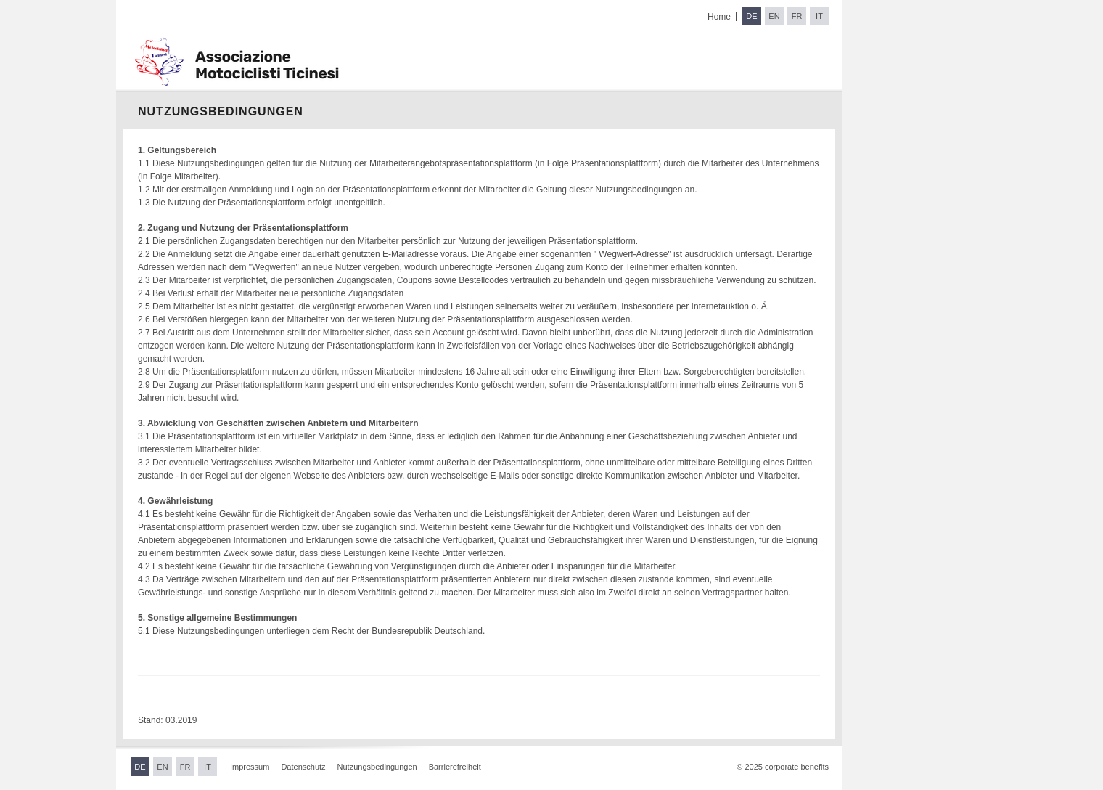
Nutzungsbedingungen (377, 766)
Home (719, 17)
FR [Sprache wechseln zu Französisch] (797, 16)
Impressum (249, 766)
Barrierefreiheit (455, 766)
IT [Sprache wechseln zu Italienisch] (819, 16)
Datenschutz (303, 766)
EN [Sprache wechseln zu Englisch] (773, 16)
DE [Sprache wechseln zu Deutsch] (751, 16)
